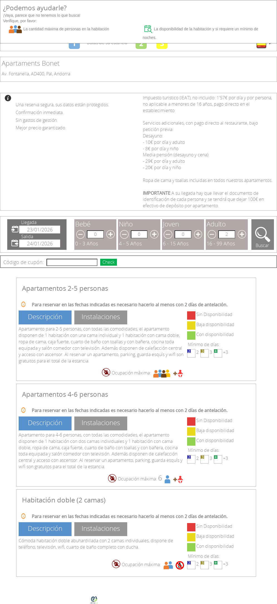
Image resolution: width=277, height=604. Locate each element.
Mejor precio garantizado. (41, 128)
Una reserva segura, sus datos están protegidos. (62, 105)
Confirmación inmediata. (40, 112)
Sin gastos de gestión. (37, 120)
